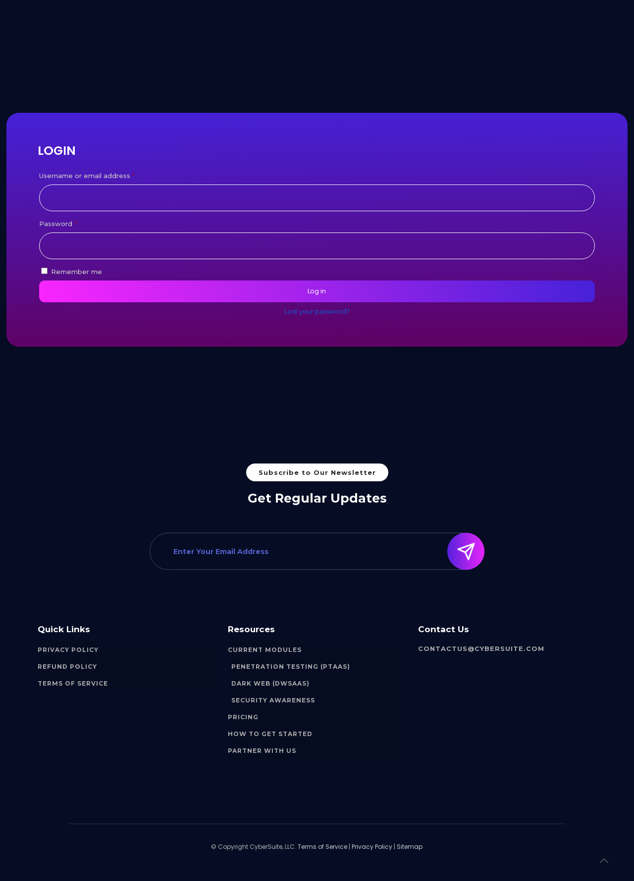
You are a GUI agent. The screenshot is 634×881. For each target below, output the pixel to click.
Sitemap (410, 846)
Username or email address (102, 174)
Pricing (243, 717)
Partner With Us (262, 750)
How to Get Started (270, 734)
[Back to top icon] (603, 860)
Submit (468, 551)
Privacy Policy (68, 649)
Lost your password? (317, 311)
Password (73, 222)
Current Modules (265, 649)
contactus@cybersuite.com (481, 648)
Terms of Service (73, 683)
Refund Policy (67, 666)
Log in (317, 291)
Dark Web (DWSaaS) (270, 683)
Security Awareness (273, 700)
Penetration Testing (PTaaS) (290, 666)
